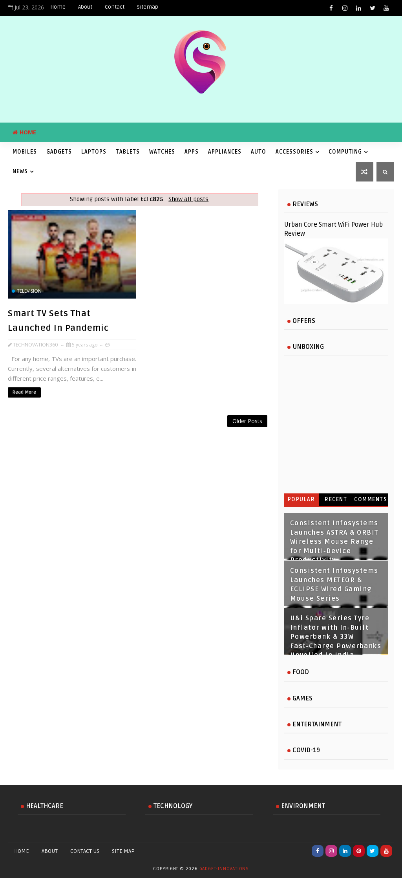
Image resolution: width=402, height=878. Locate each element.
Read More (24, 392)
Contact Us (84, 851)
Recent (336, 499)
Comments (370, 499)
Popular (301, 499)
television (29, 291)
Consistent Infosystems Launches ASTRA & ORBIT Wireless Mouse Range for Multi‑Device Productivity (334, 541)
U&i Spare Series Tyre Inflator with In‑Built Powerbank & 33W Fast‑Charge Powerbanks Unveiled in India (336, 636)
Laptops (93, 151)
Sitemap (147, 7)
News (20, 171)
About (85, 7)
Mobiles (25, 151)
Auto (258, 151)
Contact (114, 7)
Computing (345, 151)
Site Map (123, 851)
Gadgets (59, 151)
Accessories (294, 151)
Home (58, 7)
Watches (162, 151)
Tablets (128, 151)
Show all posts (188, 199)
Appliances (224, 151)
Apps (192, 151)
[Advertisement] (139, 434)
